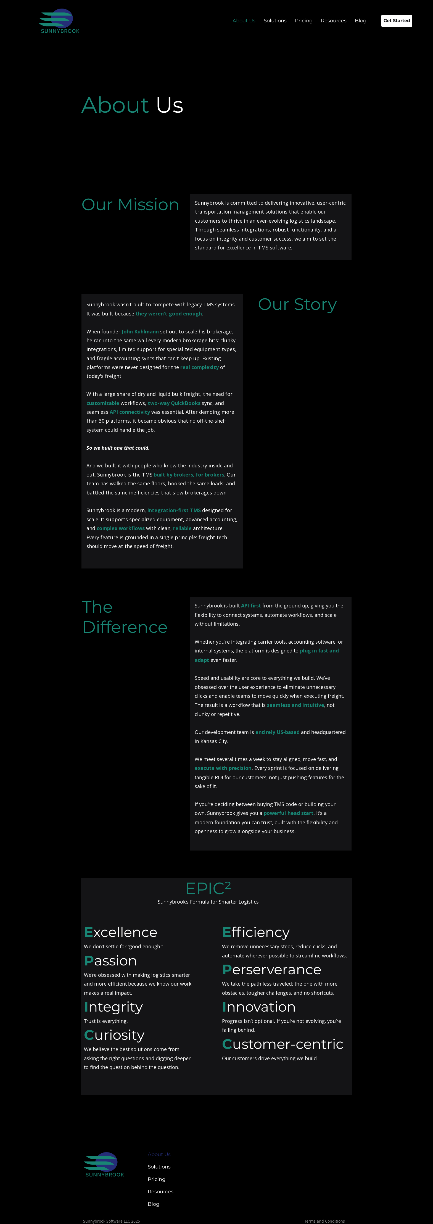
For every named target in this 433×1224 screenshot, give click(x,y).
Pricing (156, 1179)
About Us (159, 1154)
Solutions (159, 1167)
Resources (160, 1192)
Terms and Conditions (324, 1221)
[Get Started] (396, 21)
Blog (153, 1204)
